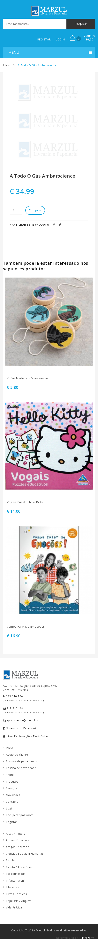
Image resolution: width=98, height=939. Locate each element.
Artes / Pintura (16, 833)
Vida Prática (14, 907)
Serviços (11, 788)
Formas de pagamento (21, 761)
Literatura (12, 887)
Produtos (12, 781)
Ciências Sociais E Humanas (24, 853)
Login (9, 808)
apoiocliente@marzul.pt (20, 720)
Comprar (35, 210)
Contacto (12, 801)
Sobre (10, 775)
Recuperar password (20, 815)
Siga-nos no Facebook (19, 728)
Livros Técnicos (16, 894)
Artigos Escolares (17, 840)
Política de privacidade (21, 768)
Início (6, 65)
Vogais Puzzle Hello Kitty (25, 502)
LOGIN (60, 39)
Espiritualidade (16, 874)
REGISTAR (44, 39)
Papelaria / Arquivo (19, 901)
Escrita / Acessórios (19, 867)
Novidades (13, 795)
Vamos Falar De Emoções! (25, 626)
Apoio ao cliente (17, 754)
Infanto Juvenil (15, 880)
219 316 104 (23, 698)
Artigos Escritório (17, 847)
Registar (11, 822)
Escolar (11, 860)
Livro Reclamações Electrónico (25, 736)
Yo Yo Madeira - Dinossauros (28, 378)
